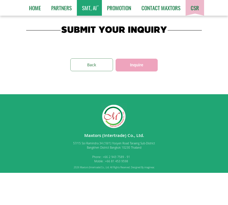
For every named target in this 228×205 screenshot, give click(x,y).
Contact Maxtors (160, 8)
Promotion (119, 8)
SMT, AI (89, 8)
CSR (195, 8)
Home (35, 8)
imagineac (149, 167)
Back (91, 64)
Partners (61, 8)
